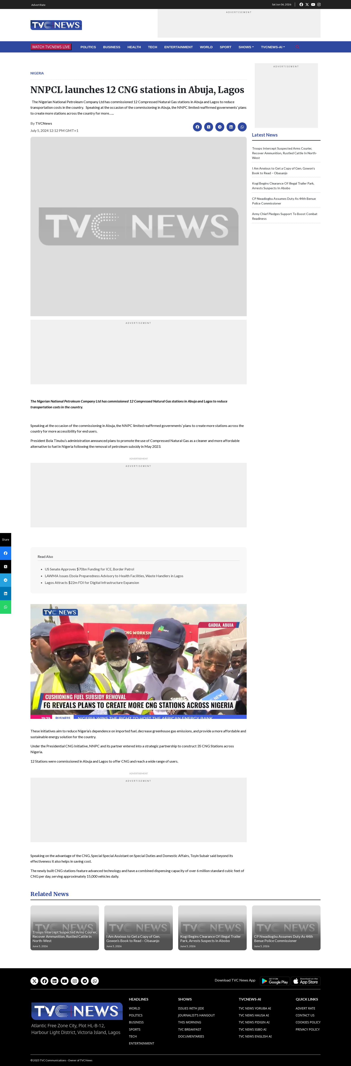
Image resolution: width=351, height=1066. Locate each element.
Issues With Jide (191, 1008)
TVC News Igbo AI (252, 1029)
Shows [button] (245, 47)
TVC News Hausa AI (254, 1015)
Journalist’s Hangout (196, 1015)
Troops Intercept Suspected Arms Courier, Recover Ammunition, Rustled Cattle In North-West (284, 153)
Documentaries (191, 1036)
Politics (88, 47)
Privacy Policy (308, 1029)
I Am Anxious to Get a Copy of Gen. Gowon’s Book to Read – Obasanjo (133, 938)
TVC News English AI (255, 1036)
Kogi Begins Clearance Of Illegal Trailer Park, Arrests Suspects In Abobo (210, 938)
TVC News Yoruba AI (255, 1008)
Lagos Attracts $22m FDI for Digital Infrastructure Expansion (92, 582)
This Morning (189, 1022)
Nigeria (37, 73)
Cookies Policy (308, 1022)
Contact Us (305, 1015)
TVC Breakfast (189, 1029)
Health (134, 47)
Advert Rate (38, 5)
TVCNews (43, 123)
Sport (225, 47)
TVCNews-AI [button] (271, 47)
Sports (134, 1029)
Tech (152, 47)
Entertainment (178, 47)
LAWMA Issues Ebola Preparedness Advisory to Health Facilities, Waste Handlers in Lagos (114, 576)
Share (5, 540)
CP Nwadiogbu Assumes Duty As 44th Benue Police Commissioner (283, 938)
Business (111, 47)
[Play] (138, 658)
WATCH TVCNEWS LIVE (51, 46)
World (206, 47)
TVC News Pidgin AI (254, 1022)
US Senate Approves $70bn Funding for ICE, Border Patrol (89, 569)
